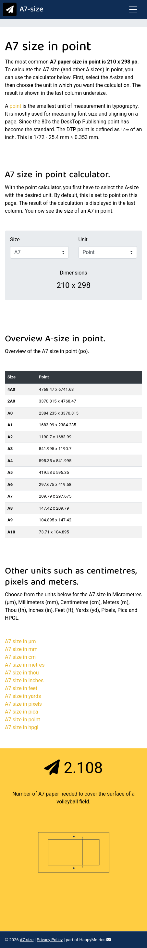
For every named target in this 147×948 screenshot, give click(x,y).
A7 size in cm (20, 657)
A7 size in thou (22, 673)
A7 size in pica (21, 712)
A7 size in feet (21, 688)
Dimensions (73, 273)
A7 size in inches (24, 680)
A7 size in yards (23, 696)
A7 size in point (22, 719)
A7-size (21, 10)
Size (15, 239)
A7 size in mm (21, 649)
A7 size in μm (20, 641)
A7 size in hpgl (21, 727)
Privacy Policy (50, 939)
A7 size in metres (24, 665)
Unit (83, 239)
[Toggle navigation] (133, 9)
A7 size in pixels (23, 704)
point (15, 106)
